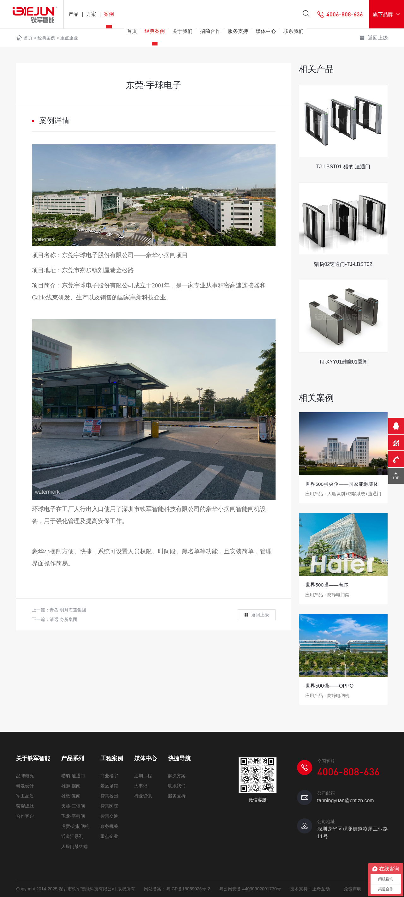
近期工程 (143, 775)
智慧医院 (109, 805)
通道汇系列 (72, 836)
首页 (132, 32)
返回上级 (256, 615)
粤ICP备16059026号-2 (188, 888)
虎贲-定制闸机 (75, 825)
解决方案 (177, 775)
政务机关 (109, 825)
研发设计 (25, 785)
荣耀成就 (25, 805)
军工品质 (25, 795)
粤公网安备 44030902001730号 (250, 888)
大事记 (140, 785)
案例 (109, 14)
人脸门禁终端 (74, 846)
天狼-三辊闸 (73, 805)
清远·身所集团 (63, 619)
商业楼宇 (109, 775)
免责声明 (352, 888)
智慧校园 (109, 795)
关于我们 (182, 32)
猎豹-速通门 (73, 775)
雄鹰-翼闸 (70, 795)
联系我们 (293, 32)
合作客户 (25, 815)
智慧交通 (109, 815)
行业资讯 (143, 795)
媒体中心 (266, 32)
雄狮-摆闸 (70, 785)
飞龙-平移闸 (73, 815)
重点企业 (109, 836)
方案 (91, 14)
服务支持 (238, 32)
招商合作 (210, 32)
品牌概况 (25, 775)
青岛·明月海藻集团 (68, 609)
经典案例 (155, 32)
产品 (73, 14)
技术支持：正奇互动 (310, 888)
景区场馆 (109, 785)
